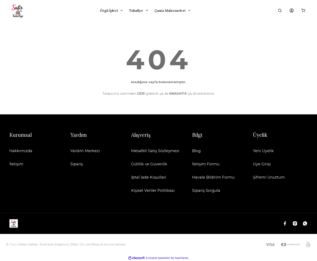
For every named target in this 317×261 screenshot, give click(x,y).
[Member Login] (291, 10)
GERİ (141, 93)
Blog (196, 151)
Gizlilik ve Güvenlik (149, 164)
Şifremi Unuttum (269, 177)
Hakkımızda (20, 151)
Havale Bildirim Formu (213, 177)
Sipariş (76, 164)
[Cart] (303, 10)
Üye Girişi (262, 164)
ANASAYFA (178, 93)
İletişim (16, 164)
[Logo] (17, 10)
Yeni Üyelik (263, 151)
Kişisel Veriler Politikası (153, 190)
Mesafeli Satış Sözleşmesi (155, 151)
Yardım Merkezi (85, 151)
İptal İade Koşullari (148, 177)
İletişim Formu (206, 164)
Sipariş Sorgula (206, 190)
